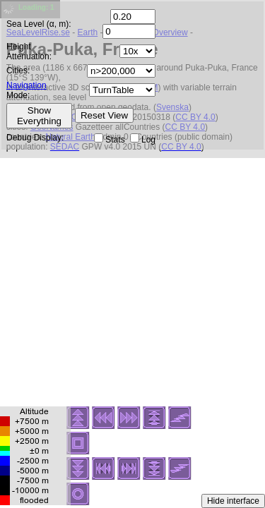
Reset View (104, 115)
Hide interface (233, 501)
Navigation (26, 85)
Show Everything (39, 115)
